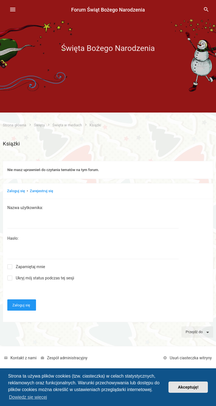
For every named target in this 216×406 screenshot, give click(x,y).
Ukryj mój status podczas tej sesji (45, 278)
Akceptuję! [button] (188, 387)
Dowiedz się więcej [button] (28, 397)
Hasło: (13, 238)
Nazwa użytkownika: (25, 207)
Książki (11, 143)
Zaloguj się (16, 191)
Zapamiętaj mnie (30, 266)
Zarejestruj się (41, 191)
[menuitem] (206, 10)
